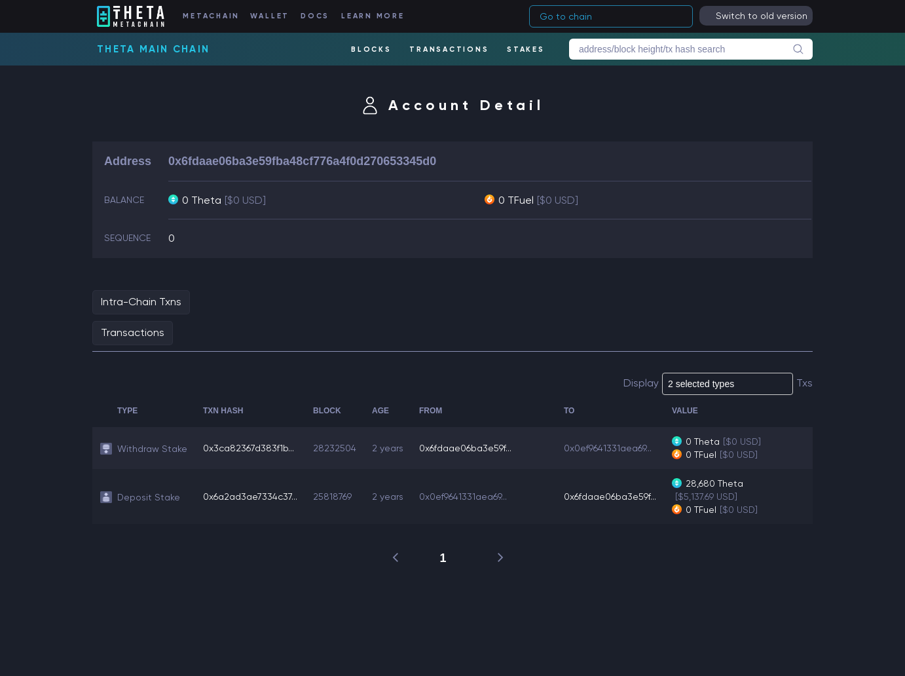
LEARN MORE (373, 16)
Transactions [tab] (132, 332)
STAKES (526, 49)
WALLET (270, 16)
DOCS (315, 16)
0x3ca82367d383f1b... (248, 448)
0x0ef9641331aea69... (608, 448)
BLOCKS (371, 49)
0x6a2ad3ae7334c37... (250, 496)
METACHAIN (211, 16)
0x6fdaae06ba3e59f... (465, 448)
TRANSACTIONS (449, 49)
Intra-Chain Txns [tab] (141, 301)
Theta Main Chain (153, 49)
